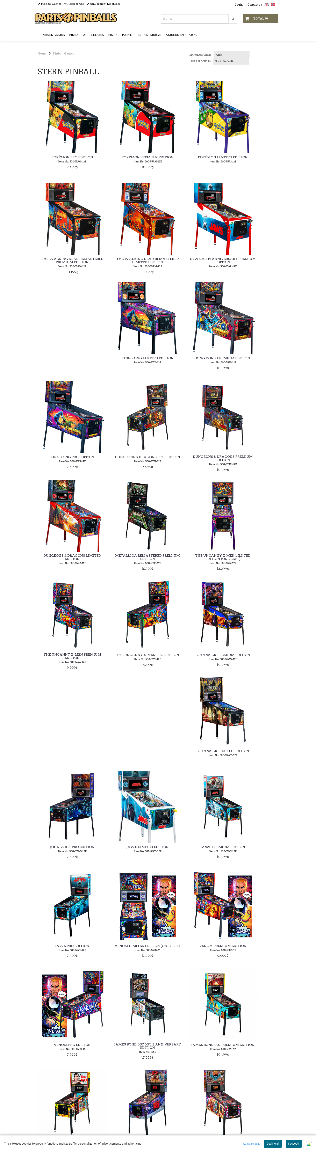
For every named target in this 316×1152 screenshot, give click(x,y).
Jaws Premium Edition (65, 653)
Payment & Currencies (158, 1099)
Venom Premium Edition (250, 653)
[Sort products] (231, 61)
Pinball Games (63, 53)
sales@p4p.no (47, 1134)
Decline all (273, 1143)
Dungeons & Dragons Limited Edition (250, 360)
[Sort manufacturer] (232, 54)
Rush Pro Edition (127, 851)
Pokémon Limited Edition (189, 157)
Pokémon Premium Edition (127, 157)
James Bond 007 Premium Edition (189, 753)
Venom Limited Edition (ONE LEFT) (189, 654)
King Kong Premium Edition (251, 259)
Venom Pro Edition (65, 752)
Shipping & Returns (158, 1093)
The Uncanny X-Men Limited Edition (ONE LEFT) (127, 459)
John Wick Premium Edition (65, 557)
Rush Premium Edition (65, 851)
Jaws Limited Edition (250, 557)
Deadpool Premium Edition (127, 1047)
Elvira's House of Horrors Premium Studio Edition (189, 949)
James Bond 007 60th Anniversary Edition (127, 753)
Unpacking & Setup (158, 1105)
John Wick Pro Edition (189, 557)
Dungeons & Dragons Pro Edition (127, 360)
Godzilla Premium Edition (189, 851)
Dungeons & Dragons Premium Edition (189, 360)
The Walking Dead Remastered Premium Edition (251, 160)
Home (42, 53)
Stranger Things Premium (65, 947)
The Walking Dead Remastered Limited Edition (65, 261)
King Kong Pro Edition (65, 358)
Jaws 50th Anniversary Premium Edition (127, 261)
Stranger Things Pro (127, 947)
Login (239, 4)
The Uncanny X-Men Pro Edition (250, 459)
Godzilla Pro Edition (251, 851)
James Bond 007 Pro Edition (250, 752)
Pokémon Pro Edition (65, 157)
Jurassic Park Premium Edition (250, 949)
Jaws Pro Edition (127, 653)
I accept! (293, 1143)
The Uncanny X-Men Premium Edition (189, 459)
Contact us (254, 4)
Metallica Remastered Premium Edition (65, 459)
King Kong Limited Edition (189, 259)
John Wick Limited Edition (127, 557)
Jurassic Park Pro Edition (65, 1047)
